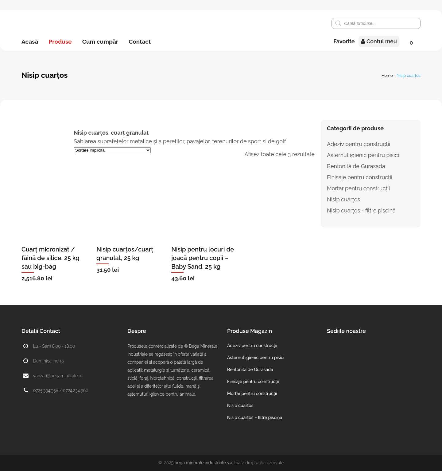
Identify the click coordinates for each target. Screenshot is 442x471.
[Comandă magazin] (112, 150)
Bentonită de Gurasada (356, 166)
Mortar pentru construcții (358, 188)
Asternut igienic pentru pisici (363, 155)
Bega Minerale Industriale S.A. (204, 462)
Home (387, 75)
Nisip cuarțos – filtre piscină (254, 417)
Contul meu (379, 41)
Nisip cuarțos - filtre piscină (361, 210)
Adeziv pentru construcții (358, 144)
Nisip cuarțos (343, 199)
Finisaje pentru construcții (359, 177)
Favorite (344, 41)
